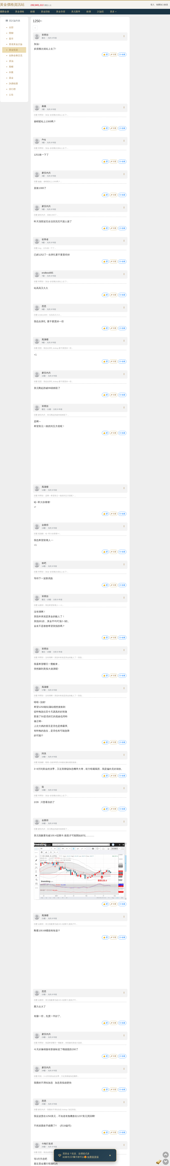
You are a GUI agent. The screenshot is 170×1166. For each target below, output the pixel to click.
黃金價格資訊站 (12, 4)
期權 (11, 66)
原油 (11, 61)
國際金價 (4, 11)
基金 (11, 78)
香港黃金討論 (15, 44)
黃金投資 (13, 50)
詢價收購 (13, 83)
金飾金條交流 (15, 55)
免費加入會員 (162, 5)
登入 (152, 5)
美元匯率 (75, 11)
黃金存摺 (60, 11)
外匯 (11, 72)
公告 (11, 95)
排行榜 (12, 89)
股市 (11, 38)
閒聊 (11, 33)
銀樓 (32, 11)
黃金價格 (19, 11)
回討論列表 (13, 20)
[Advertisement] (80, 83)
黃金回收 (45, 11)
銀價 (88, 11)
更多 (113, 11)
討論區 (100, 11)
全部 (11, 27)
